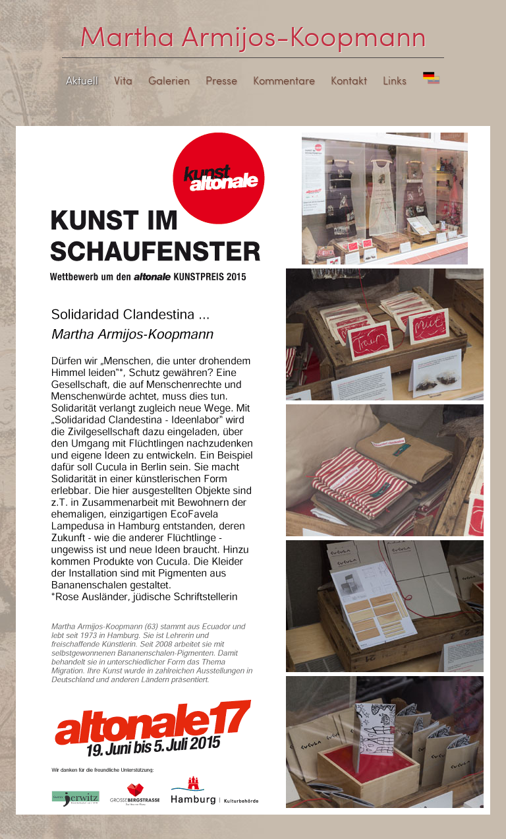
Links (395, 80)
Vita (123, 80)
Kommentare (284, 80)
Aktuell (82, 80)
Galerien (169, 80)
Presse (221, 80)
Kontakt (349, 80)
